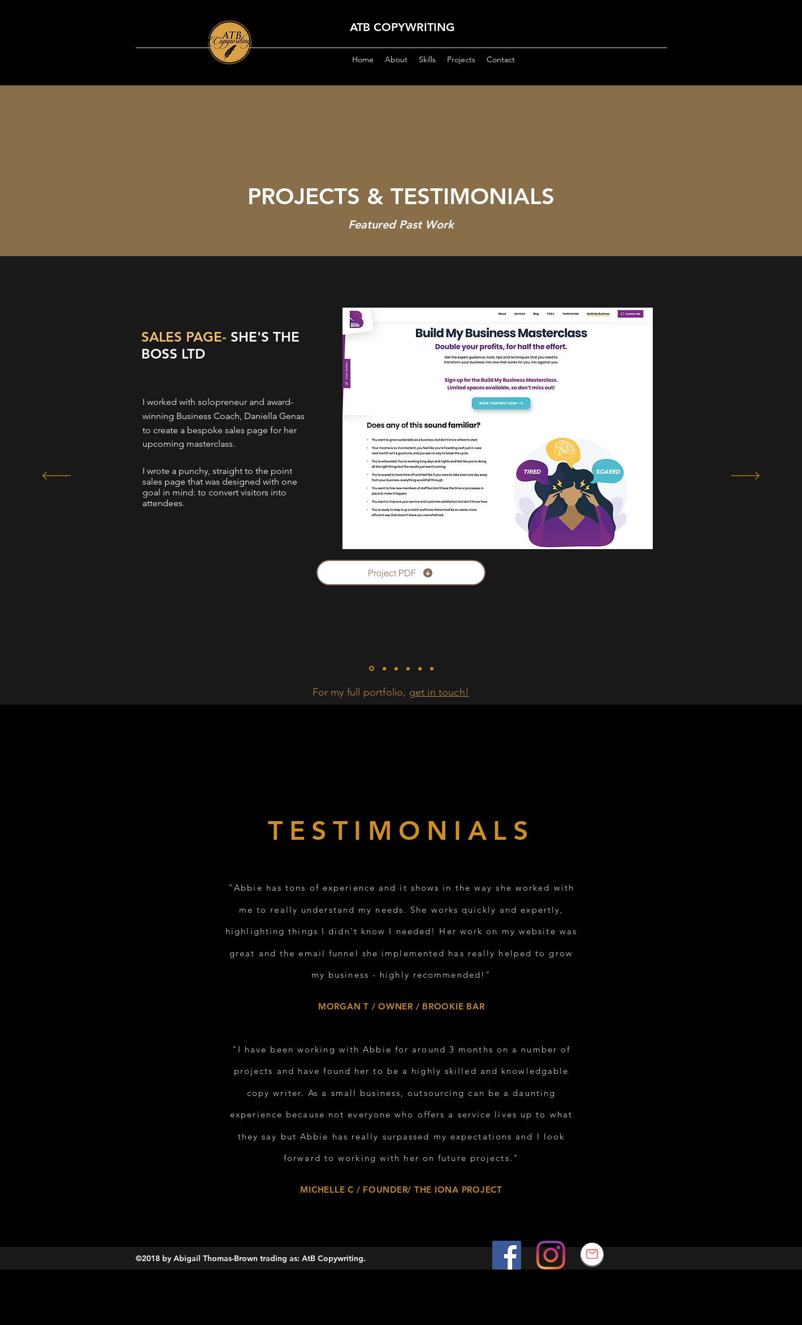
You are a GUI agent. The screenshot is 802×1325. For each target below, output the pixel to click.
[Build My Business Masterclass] (371, 668)
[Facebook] (506, 1255)
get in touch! (439, 692)
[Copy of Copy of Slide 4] (431, 668)
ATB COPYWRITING (402, 27)
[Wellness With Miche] (408, 668)
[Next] (745, 476)
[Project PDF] (401, 572)
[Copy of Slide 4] (420, 668)
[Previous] (56, 476)
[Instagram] (550, 1255)
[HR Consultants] (384, 668)
